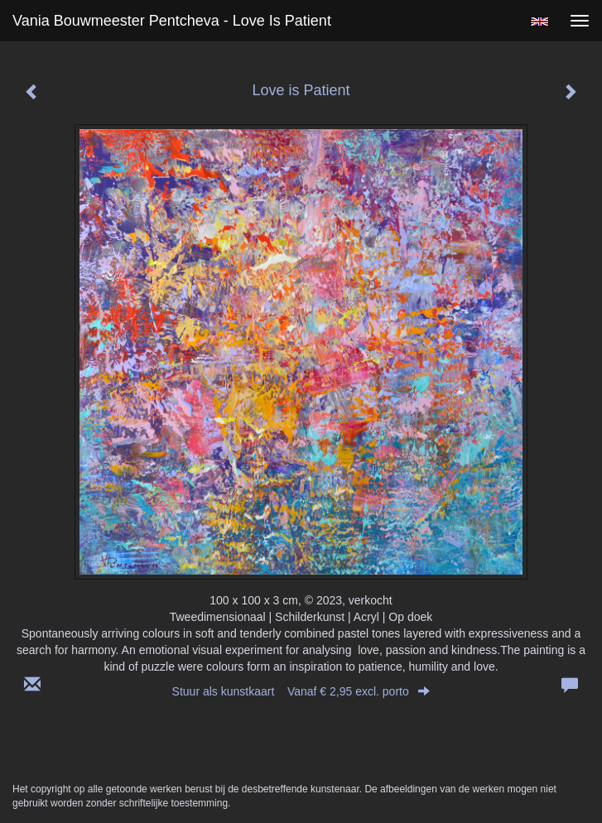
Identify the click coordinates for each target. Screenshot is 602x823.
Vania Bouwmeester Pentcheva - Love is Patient (171, 20)
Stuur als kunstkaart (301, 691)
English (539, 21)
